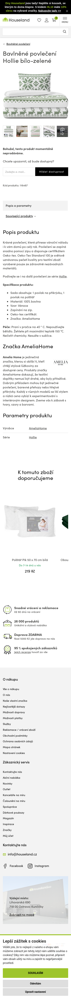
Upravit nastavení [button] (35, 991)
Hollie (63, 276)
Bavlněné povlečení (18, 44)
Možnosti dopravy (14, 712)
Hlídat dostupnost (51, 171)
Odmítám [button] (35, 983)
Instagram (42, 866)
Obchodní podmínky (15, 735)
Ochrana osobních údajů (18, 741)
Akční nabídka (11, 777)
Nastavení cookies (14, 753)
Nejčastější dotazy (14, 706)
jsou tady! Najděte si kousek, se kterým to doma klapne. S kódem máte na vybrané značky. (35, 7)
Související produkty (19, 216)
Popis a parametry (18, 205)
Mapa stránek (11, 747)
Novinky (7, 783)
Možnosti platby (13, 718)
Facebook (16, 866)
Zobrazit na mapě (21, 915)
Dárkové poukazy (13, 812)
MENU (65, 20)
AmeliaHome (38, 428)
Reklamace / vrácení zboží (19, 730)
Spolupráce (10, 806)
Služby (7, 724)
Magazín (8, 818)
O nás (6, 695)
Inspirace (8, 824)
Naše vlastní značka (15, 700)
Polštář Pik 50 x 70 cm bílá (30, 560)
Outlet (6, 789)
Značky (7, 830)
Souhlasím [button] (35, 972)
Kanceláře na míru (14, 795)
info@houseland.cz (22, 854)
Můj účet (8, 836)
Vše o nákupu (11, 689)
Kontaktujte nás (12, 772)
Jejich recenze (22, 652)
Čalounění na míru (14, 801)
